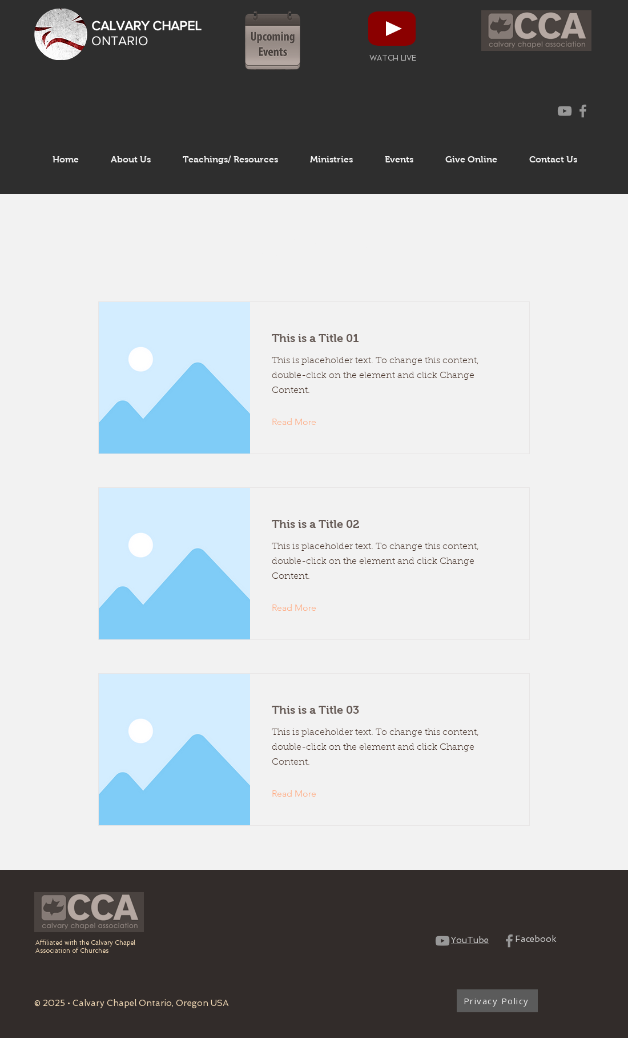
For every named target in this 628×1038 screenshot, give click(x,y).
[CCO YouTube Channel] (564, 111)
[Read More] (303, 422)
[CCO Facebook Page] (582, 111)
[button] (131, 159)
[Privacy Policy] (497, 1000)
